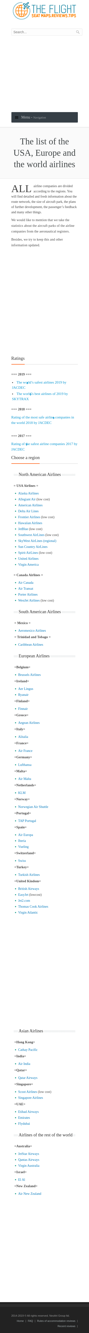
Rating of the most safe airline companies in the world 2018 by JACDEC (42, 420)
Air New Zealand (29, 1193)
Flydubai (24, 1123)
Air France (25, 751)
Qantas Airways (28, 1160)
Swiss (22, 861)
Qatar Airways (27, 1078)
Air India (24, 1064)
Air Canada (25, 582)
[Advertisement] (44, 74)
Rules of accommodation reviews (56, 1320)
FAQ (30, 1320)
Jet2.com (24, 900)
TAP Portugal (27, 821)
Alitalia (23, 737)
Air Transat (25, 588)
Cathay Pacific (28, 1050)
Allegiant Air (27, 499)
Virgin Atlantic (28, 912)
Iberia (22, 841)
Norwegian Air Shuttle (33, 807)
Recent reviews (66, 1326)
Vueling (23, 847)
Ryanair (23, 695)
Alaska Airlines (28, 493)
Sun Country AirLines (33, 547)
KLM (22, 793)
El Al (21, 1179)
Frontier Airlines (29, 517)
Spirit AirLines (28, 553)
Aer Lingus (25, 689)
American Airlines (30, 505)
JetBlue (23, 529)
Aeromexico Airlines (32, 630)
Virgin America (28, 564)
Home (20, 1320)
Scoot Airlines (27, 1092)
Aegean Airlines (29, 723)
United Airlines (28, 558)
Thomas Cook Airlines (33, 906)
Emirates (24, 1118)
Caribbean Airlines (30, 644)
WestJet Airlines (29, 600)
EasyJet (23, 895)
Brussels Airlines (29, 675)
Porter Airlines (28, 594)
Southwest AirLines (31, 535)
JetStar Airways (28, 1154)
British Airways (28, 889)
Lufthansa (25, 765)
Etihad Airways (28, 1112)
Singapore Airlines (30, 1098)
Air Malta (24, 779)
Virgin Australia (29, 1165)
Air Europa (25, 835)
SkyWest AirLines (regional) (37, 541)
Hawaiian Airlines (30, 523)
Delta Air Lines (28, 511)
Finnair (23, 709)
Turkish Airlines (29, 875)
